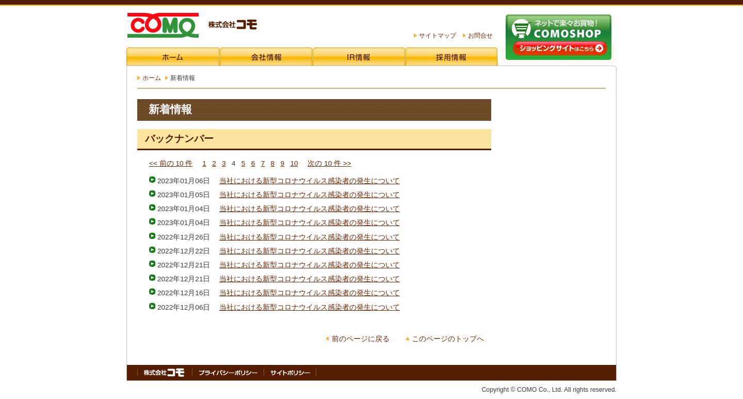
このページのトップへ (448, 339)
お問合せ (480, 35)
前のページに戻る (361, 339)
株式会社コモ (191, 26)
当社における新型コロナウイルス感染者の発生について (309, 181)
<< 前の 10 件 (170, 163)
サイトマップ (437, 35)
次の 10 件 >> (329, 163)
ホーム (151, 78)
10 (294, 163)
